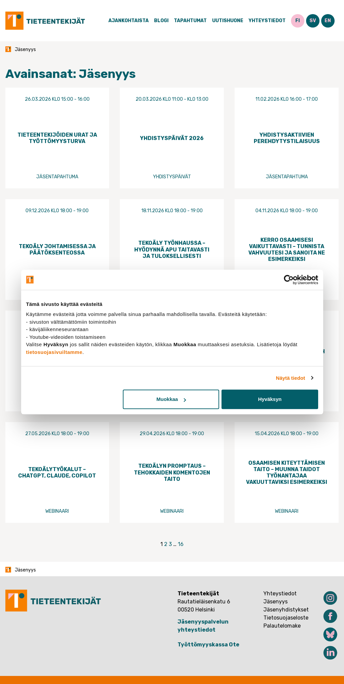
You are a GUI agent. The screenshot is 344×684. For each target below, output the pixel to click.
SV (312, 21)
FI (297, 21)
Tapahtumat (190, 21)
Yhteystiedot (267, 21)
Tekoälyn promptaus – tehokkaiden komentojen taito (172, 472)
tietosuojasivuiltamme (54, 352)
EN (328, 21)
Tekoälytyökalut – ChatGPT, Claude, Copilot (57, 472)
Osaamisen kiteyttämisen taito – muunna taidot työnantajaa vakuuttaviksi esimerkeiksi (286, 473)
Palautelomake (282, 626)
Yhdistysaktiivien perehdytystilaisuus (287, 138)
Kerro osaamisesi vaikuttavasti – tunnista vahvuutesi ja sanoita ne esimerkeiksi (286, 250)
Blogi (161, 21)
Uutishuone (227, 21)
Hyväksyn (270, 399)
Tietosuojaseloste (285, 617)
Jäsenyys (275, 601)
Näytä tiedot (290, 378)
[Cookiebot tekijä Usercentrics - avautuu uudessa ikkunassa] (288, 280)
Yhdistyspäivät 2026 (172, 138)
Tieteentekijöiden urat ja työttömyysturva (57, 138)
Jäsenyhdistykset (286, 609)
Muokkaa (171, 399)
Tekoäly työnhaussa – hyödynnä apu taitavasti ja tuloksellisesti (171, 249)
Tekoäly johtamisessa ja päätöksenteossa (57, 249)
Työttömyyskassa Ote (208, 644)
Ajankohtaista (128, 21)
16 (181, 544)
